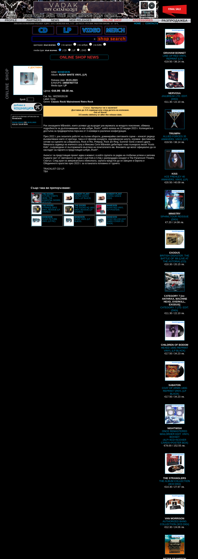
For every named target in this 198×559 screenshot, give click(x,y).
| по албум (82, 45)
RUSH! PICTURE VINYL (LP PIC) (49, 219)
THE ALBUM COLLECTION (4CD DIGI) (174, 469)
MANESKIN (64, 72)
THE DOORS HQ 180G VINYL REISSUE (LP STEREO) (84, 208)
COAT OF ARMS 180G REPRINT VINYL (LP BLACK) (174, 378)
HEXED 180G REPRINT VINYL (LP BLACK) (174, 336)
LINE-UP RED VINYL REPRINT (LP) (174, 44)
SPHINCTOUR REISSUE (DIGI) (174, 205)
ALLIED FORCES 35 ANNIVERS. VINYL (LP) (174, 125)
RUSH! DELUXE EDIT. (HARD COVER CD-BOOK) (116, 220)
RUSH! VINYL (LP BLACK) (82, 219)
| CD (64, 50)
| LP (73, 50)
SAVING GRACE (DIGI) (114, 196)
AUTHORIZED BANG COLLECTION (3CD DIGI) (174, 510)
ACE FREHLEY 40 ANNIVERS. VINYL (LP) (174, 165)
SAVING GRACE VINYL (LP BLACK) (82, 196)
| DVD (83, 50)
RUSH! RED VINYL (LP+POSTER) (115, 207)
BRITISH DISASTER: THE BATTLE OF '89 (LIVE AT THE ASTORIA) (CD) (174, 246)
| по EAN (97, 45)
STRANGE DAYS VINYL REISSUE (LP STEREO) (51, 208)
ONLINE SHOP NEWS (79, 57)
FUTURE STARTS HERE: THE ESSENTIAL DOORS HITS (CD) (51, 198)
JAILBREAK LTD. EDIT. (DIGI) (174, 84)
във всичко (50, 45)
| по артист (66, 45)
